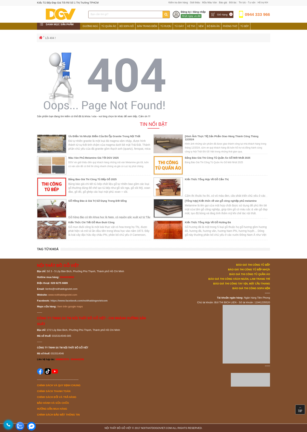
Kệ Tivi (191, 26)
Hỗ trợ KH (263, 2)
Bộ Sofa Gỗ (126, 26)
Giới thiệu (195, 2)
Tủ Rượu (165, 26)
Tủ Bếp (244, 26)
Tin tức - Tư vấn (247, 2)
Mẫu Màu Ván (209, 2)
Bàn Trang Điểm (147, 26)
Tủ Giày (179, 26)
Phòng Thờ (230, 26)
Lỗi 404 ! (50, 38)
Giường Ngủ (90, 26)
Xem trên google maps (70, 306)
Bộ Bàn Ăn (213, 26)
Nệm (201, 26)
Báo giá (223, 2)
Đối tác (233, 2)
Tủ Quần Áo (108, 26)
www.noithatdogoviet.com (62, 294)
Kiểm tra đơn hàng (178, 2)
